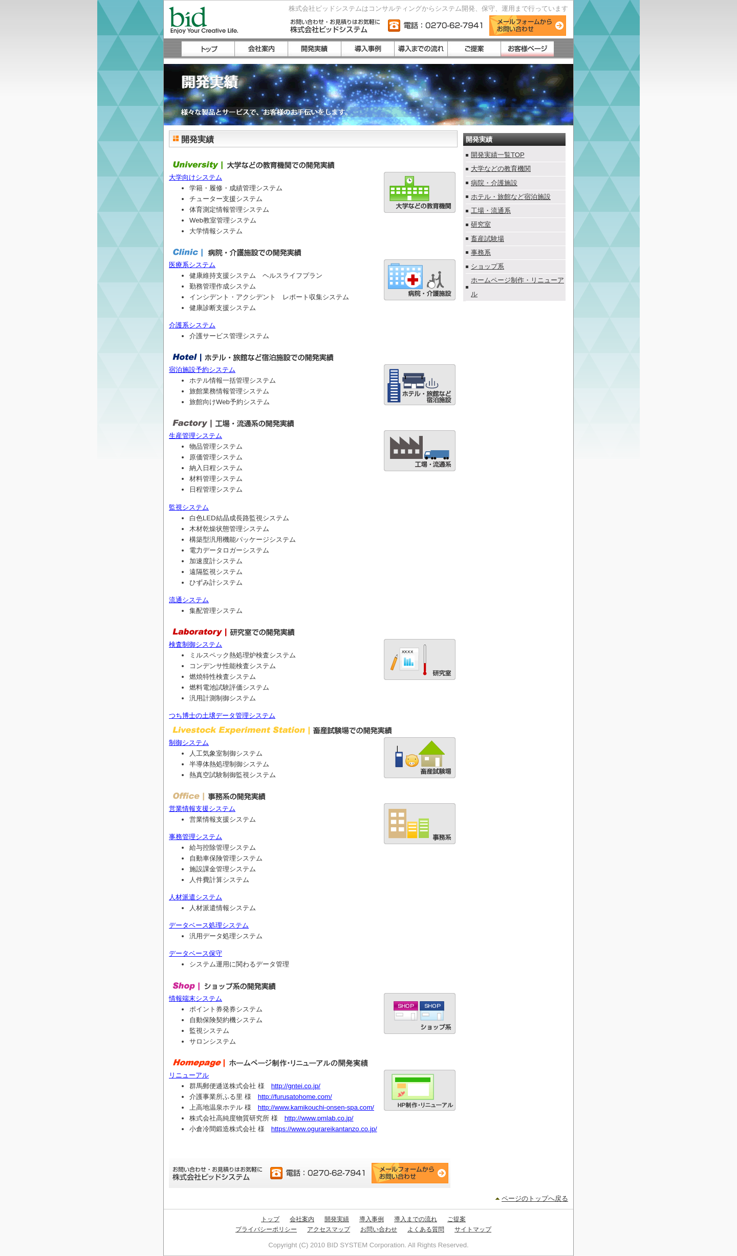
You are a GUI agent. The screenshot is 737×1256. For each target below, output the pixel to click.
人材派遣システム (195, 897)
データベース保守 (195, 953)
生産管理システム (195, 435)
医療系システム (192, 265)
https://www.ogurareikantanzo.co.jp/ (324, 1129)
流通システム (189, 600)
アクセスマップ (328, 1229)
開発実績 (336, 1219)
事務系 (481, 252)
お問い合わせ (378, 1229)
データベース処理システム (209, 925)
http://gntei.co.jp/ (295, 1086)
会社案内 (302, 1219)
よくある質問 (425, 1229)
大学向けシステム (195, 177)
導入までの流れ (415, 1219)
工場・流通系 (491, 210)
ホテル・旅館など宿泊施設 (511, 197)
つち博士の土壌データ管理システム (222, 715)
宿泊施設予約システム (202, 369)
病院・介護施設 (494, 183)
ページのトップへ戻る (535, 1198)
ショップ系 (487, 266)
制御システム (189, 742)
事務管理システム (195, 837)
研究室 (481, 224)
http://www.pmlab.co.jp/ (319, 1118)
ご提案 (456, 1219)
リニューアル (189, 1075)
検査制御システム (195, 644)
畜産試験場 (487, 239)
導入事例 (371, 1219)
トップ (270, 1219)
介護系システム (192, 325)
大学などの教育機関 (501, 168)
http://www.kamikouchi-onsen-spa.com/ (316, 1107)
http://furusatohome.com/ (295, 1096)
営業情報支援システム (202, 808)
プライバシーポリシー (266, 1229)
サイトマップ (472, 1229)
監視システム (189, 507)
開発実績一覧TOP (498, 155)
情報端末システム (195, 998)
